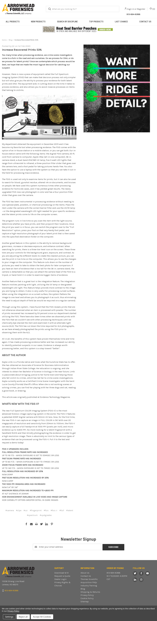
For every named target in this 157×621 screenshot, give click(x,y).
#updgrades (46, 515)
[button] (78, 29)
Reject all (23, 616)
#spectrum (32, 515)
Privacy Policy (87, 595)
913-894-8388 (113, 572)
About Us (85, 572)
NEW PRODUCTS (38, 21)
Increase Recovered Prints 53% (22, 49)
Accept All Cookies (42, 616)
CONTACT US (145, 21)
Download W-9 (61, 572)
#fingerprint (36, 510)
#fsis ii (54, 510)
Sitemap (85, 601)
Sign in (130, 9)
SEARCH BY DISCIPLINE (67, 21)
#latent (69, 510)
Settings (9, 616)
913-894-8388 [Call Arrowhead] (133, 14)
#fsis (46, 510)
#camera (9, 510)
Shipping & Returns (90, 591)
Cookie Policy (87, 598)
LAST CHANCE (121, 21)
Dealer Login (60, 579)
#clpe (18, 510)
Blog (83, 588)
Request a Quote (62, 575)
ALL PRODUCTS (13, 21)
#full (61, 510)
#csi (26, 510)
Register (141, 9)
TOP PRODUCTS (96, 21)
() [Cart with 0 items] (152, 8)
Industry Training (89, 585)
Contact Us (86, 575)
